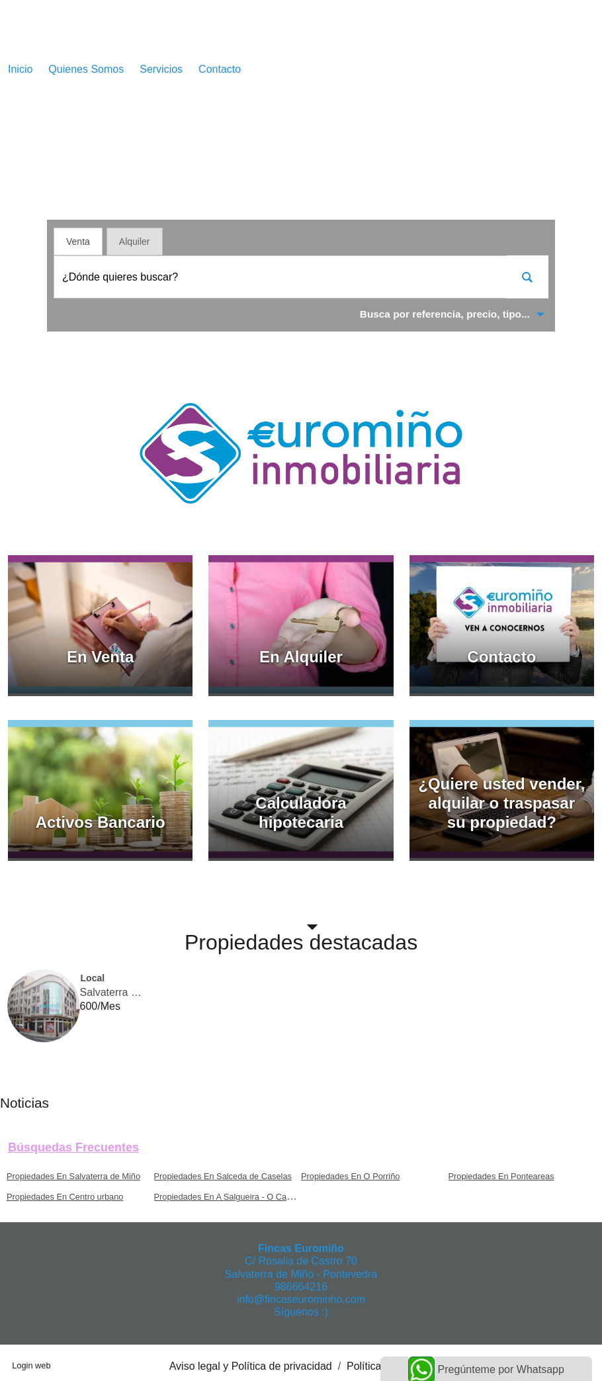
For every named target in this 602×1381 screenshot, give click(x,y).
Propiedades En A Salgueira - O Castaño (231, 1197)
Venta (78, 241)
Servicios (161, 69)
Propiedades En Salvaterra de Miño (73, 1176)
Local (93, 978)
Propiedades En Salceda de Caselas (223, 1176)
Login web (31, 1365)
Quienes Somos (86, 69)
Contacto (219, 69)
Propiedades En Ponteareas (501, 1176)
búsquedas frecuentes (73, 1147)
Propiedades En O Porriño (350, 1176)
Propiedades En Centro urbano (65, 1197)
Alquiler (134, 241)
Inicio (20, 69)
